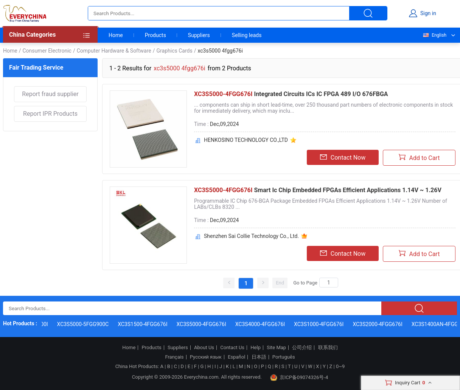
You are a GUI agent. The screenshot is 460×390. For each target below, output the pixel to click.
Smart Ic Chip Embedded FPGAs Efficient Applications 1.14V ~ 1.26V (317, 190)
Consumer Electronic (46, 51)
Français (174, 357)
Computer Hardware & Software (114, 51)
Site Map (276, 347)
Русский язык (206, 357)
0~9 (340, 366)
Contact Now (342, 157)
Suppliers (199, 35)
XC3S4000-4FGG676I (261, 324)
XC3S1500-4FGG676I (143, 324)
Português (283, 357)
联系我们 (328, 347)
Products (155, 35)
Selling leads (247, 35)
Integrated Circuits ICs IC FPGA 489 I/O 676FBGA (291, 94)
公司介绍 (302, 347)
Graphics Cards (175, 51)
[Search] (328, 282)
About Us (204, 347)
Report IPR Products (50, 113)
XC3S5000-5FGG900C (84, 324)
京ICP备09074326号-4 (299, 377)
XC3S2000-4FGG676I (378, 324)
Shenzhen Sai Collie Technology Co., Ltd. (251, 236)
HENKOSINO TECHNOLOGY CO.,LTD (246, 140)
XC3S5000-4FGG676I (202, 324)
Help (255, 347)
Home (116, 35)
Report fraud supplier (50, 94)
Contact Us (232, 347)
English (434, 35)
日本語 (259, 357)
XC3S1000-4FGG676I (320, 324)
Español (236, 357)
